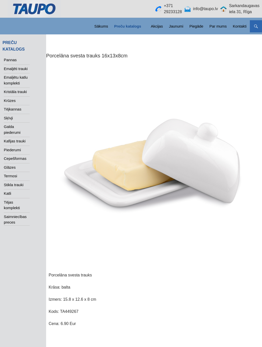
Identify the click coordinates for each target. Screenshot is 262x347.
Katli (7, 193)
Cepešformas (15, 158)
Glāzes (10, 167)
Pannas (10, 60)
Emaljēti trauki (16, 69)
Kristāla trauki (15, 92)
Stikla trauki (14, 185)
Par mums (218, 26)
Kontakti (240, 26)
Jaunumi (176, 26)
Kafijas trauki (15, 141)
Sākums (101, 26)
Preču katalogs (127, 26)
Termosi (10, 176)
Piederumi (12, 150)
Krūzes (10, 100)
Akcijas (157, 26)
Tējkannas (12, 109)
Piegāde (196, 26)
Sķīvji (8, 118)
